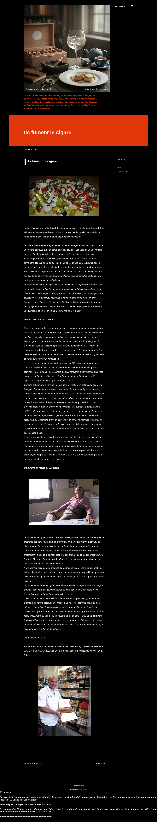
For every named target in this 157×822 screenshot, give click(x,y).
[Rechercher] (120, 6)
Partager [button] (121, 159)
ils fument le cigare (123, 171)
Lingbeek (84, 789)
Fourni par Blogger (78, 785)
